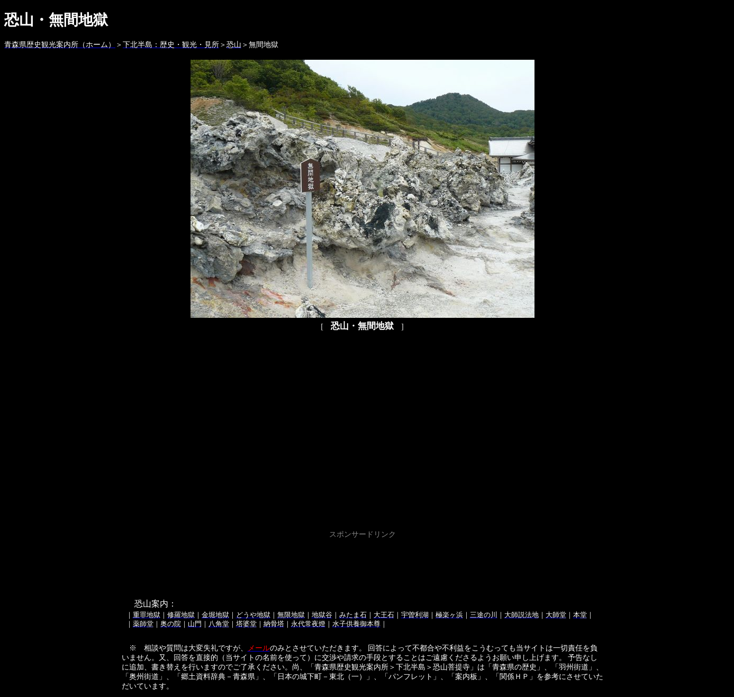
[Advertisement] (362, 565)
